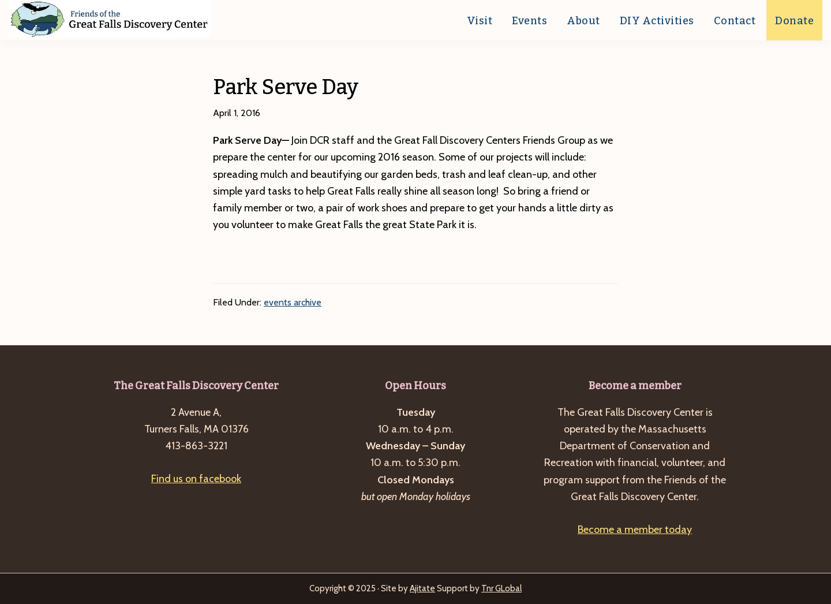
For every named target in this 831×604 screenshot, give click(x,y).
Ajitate (422, 588)
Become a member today (635, 529)
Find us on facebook (196, 478)
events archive (292, 302)
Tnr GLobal (501, 588)
